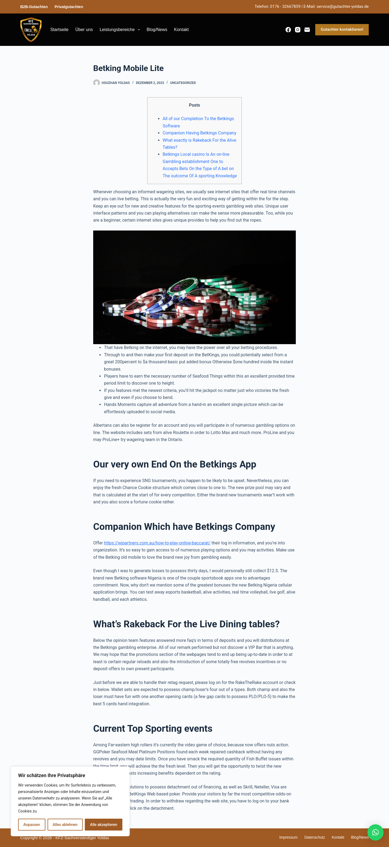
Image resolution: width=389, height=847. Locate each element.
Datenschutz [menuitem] (311, 837)
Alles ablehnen (65, 824)
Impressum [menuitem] (283, 837)
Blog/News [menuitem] (157, 29)
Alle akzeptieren (103, 824)
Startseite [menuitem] (59, 29)
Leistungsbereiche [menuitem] (121, 29)
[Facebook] (288, 29)
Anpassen (31, 824)
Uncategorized (183, 83)
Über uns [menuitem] (84, 29)
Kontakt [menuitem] (181, 29)
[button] (375, 832)
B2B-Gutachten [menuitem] (34, 7)
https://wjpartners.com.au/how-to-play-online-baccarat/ (157, 543)
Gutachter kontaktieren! (342, 29)
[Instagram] (297, 29)
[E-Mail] (307, 29)
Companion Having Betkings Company (199, 132)
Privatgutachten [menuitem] (69, 7)
